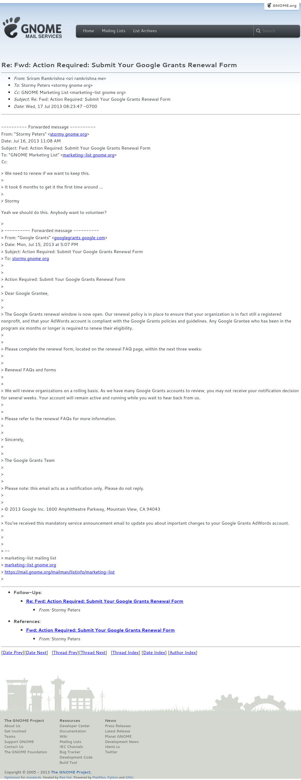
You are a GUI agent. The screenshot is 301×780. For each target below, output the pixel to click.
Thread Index (125, 652)
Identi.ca (112, 746)
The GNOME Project (24, 720)
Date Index (154, 652)
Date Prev (13, 652)
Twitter (111, 752)
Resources (69, 720)
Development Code (75, 757)
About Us (12, 725)
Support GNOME (19, 741)
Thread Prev (65, 652)
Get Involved (15, 731)
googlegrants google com (79, 237)
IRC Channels (71, 746)
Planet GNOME (118, 736)
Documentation (72, 731)
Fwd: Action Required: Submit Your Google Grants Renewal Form (100, 630)
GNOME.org (284, 5)
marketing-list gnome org (89, 155)
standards (33, 777)
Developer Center (74, 725)
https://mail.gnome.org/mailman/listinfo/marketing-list (60, 572)
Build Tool (68, 762)
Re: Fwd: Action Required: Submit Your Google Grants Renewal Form (104, 601)
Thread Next (93, 652)
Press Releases (118, 725)
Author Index (183, 652)
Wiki (63, 736)
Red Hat (65, 777)
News (110, 720)
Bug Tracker (69, 752)
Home (88, 31)
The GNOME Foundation (25, 752)
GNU (129, 777)
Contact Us (14, 746)
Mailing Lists (113, 31)
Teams (10, 736)
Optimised (12, 777)
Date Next (36, 652)
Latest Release (117, 731)
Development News (122, 741)
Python (112, 777)
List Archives (145, 31)
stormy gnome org (68, 134)
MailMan (99, 777)
